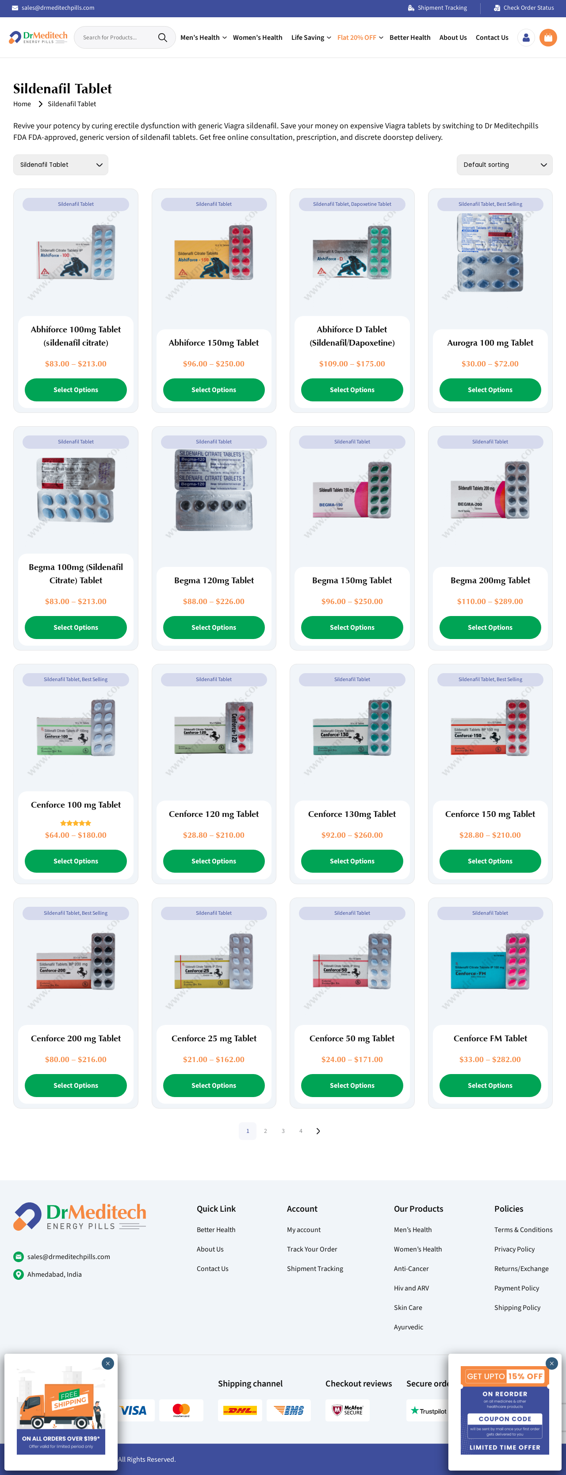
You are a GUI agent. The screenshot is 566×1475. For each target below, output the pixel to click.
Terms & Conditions (523, 1230)
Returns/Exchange (521, 1269)
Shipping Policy (517, 1308)
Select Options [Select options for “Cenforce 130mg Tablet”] (352, 861)
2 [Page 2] (265, 1131)
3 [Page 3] (283, 1131)
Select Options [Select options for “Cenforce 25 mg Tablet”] (213, 1085)
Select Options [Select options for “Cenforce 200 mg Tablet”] (76, 1085)
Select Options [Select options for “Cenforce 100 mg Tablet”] (76, 861)
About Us (453, 37)
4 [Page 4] (300, 1131)
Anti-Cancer (411, 1269)
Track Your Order (312, 1249)
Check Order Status (524, 8)
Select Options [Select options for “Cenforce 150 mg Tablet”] (490, 861)
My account (304, 1230)
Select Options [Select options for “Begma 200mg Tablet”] (490, 627)
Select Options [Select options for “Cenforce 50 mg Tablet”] (352, 1085)
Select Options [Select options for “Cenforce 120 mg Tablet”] (213, 861)
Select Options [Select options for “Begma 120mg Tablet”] (213, 627)
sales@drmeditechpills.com (53, 8)
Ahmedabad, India (54, 1274)
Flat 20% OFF (356, 37)
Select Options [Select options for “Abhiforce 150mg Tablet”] (213, 390)
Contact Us (492, 37)
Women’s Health (258, 37)
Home (22, 104)
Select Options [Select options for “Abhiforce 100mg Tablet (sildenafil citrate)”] (76, 390)
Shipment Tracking (437, 8)
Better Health (410, 37)
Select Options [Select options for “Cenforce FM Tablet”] (490, 1085)
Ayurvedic (408, 1327)
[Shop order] (505, 164)
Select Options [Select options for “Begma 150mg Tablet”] (352, 627)
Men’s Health (200, 37)
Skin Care (408, 1308)
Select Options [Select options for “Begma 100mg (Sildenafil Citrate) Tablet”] (76, 627)
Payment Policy (516, 1288)
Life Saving (307, 37)
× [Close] (551, 1363)
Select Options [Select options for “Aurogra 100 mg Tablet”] (490, 390)
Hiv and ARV (411, 1288)
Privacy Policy (514, 1249)
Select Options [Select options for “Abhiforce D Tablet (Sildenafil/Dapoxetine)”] (352, 390)
